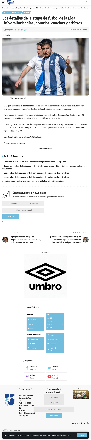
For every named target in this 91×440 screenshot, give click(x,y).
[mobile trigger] (4, 2)
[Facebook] (34, 369)
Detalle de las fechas (12, 12)
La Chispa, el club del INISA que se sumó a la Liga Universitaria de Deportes (35, 162)
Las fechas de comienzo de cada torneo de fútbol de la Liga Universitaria (34, 181)
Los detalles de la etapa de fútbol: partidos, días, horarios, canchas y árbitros (36, 173)
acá (39, 137)
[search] (87, 2)
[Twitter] (57, 369)
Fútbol (26, 12)
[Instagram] (34, 377)
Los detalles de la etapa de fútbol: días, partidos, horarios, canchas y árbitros (36, 177)
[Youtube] (57, 377)
